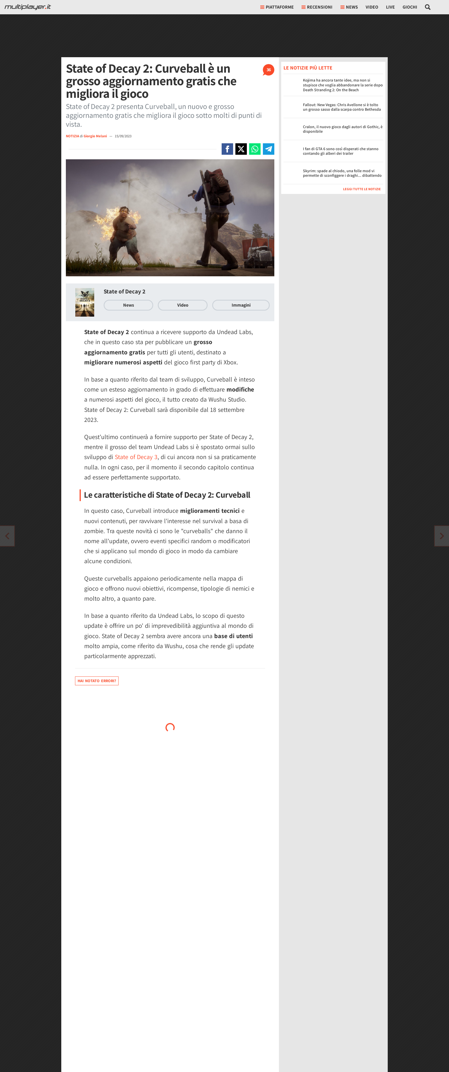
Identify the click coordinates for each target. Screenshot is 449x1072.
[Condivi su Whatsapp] (255, 149)
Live (390, 7)
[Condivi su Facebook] (227, 149)
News (128, 305)
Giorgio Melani (96, 136)
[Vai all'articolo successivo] (7, 536)
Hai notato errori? (97, 680)
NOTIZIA (72, 136)
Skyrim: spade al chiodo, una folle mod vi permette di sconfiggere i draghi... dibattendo (342, 173)
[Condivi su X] (241, 149)
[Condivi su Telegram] (268, 149)
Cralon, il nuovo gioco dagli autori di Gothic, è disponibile (343, 129)
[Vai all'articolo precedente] (442, 536)
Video (372, 7)
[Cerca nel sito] (428, 7)
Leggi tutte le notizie (362, 189)
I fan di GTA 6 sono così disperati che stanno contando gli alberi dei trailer (341, 151)
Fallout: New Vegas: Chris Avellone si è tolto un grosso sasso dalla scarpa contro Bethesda (342, 107)
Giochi (410, 7)
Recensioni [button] (317, 7)
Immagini (241, 305)
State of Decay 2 (124, 291)
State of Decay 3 (136, 457)
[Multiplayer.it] (28, 7)
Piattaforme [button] (277, 7)
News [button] (349, 7)
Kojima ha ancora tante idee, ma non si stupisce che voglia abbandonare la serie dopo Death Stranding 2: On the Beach (343, 85)
